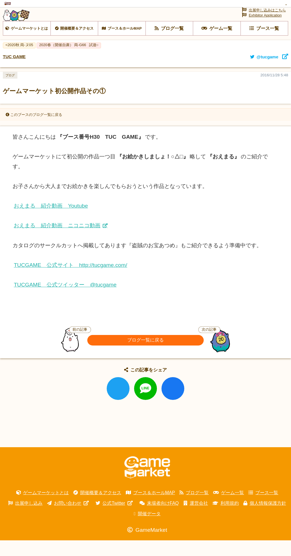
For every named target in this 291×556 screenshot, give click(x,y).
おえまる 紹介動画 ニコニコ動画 (57, 241)
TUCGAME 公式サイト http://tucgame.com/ (70, 281)
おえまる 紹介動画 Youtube (51, 221)
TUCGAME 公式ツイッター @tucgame (65, 300)
